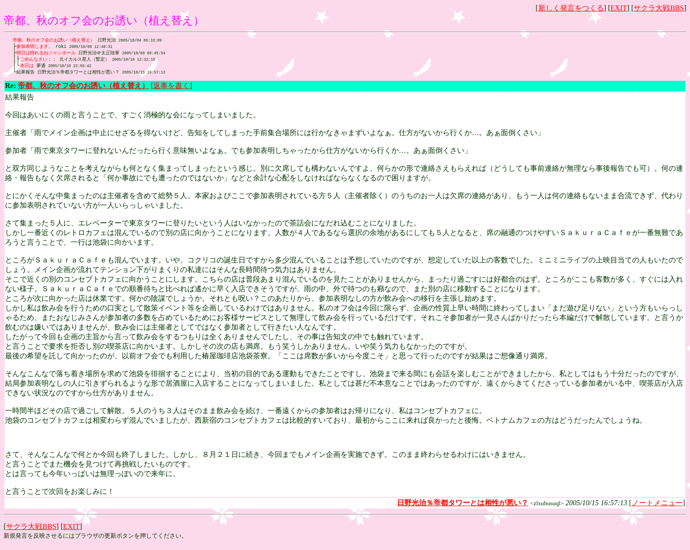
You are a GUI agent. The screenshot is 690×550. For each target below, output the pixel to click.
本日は (27, 67)
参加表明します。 (34, 47)
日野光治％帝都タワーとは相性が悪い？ (90, 74)
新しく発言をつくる (571, 8)
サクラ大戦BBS (658, 8)
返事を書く (171, 88)
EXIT (618, 8)
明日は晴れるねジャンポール (46, 54)
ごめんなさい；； (38, 61)
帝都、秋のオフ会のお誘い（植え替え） (54, 40)
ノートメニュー (657, 505)
